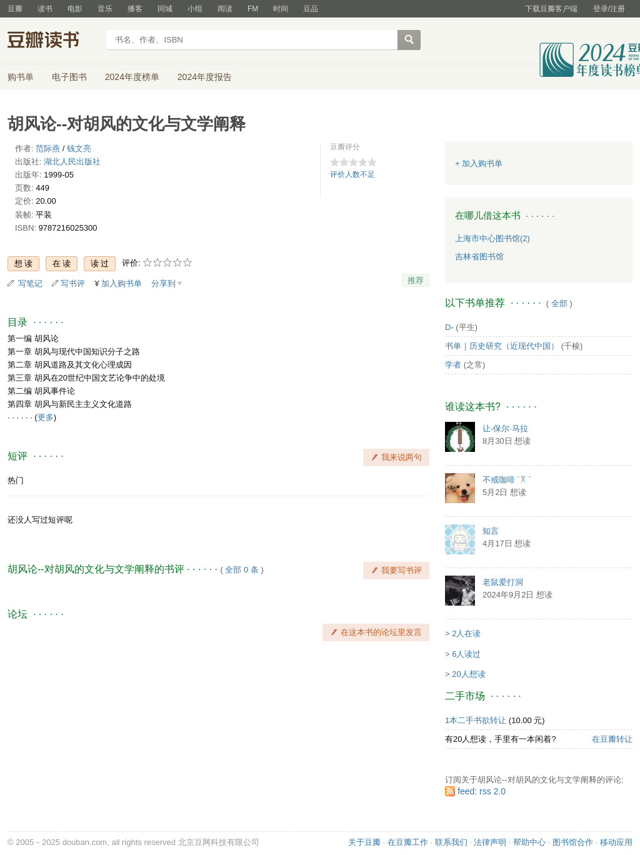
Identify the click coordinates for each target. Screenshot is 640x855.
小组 (195, 8)
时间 (280, 8)
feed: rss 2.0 (482, 791)
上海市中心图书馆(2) (492, 238)
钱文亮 (79, 148)
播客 (135, 8)
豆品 (310, 8)
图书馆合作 (572, 842)
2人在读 (466, 633)
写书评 (73, 283)
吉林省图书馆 (479, 256)
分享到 (163, 283)
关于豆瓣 (364, 842)
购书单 (21, 77)
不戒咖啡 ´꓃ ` (506, 479)
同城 (165, 8)
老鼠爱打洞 (502, 582)
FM (253, 8)
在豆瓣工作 (408, 842)
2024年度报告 (205, 77)
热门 (16, 480)
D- (449, 327)
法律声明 (490, 842)
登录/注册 (609, 8)
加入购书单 (121, 283)
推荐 (416, 280)
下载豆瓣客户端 (551, 8)
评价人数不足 (352, 174)
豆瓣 (15, 8)
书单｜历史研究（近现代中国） (502, 346)
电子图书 (69, 77)
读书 (45, 8)
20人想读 (468, 674)
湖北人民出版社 (72, 161)
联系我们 (451, 842)
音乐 (105, 8)
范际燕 (48, 148)
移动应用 (616, 842)
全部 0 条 (241, 569)
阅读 (225, 8)
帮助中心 (529, 842)
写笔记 (30, 283)
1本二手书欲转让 (475, 720)
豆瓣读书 (53, 41)
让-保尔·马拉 (505, 428)
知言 (490, 531)
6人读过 (466, 654)
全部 (559, 303)
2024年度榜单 (132, 77)
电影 (75, 8)
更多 (46, 417)
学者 (453, 364)
